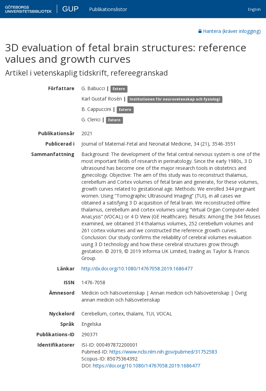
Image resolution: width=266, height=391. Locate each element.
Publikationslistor (108, 9)
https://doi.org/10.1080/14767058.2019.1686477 (146, 365)
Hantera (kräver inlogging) (229, 31)
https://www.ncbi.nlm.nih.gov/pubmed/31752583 (163, 351)
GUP (70, 9)
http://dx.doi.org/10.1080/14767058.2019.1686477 (137, 268)
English (254, 9)
